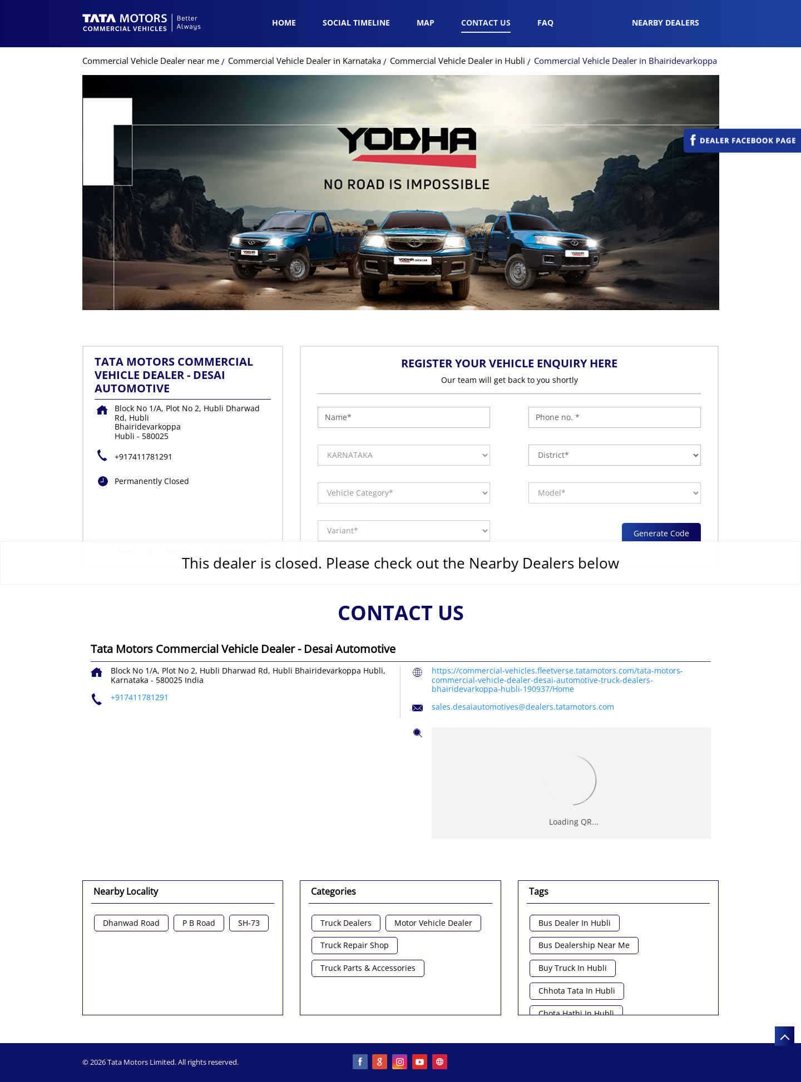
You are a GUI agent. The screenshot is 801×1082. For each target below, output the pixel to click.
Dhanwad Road (131, 923)
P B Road (198, 923)
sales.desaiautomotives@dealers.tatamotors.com (523, 706)
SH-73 (249, 923)
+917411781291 (143, 456)
